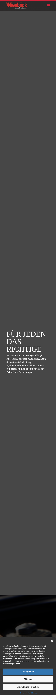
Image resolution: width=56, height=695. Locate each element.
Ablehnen (28, 686)
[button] (51, 647)
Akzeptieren (28, 678)
